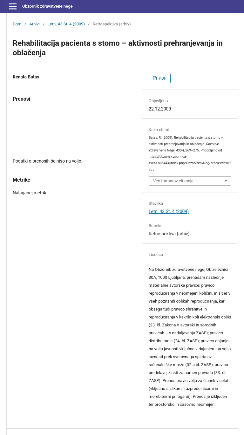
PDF (162, 78)
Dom (17, 24)
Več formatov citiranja (173, 180)
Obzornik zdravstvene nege (47, 6)
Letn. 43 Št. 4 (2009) (66, 24)
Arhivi (34, 24)
